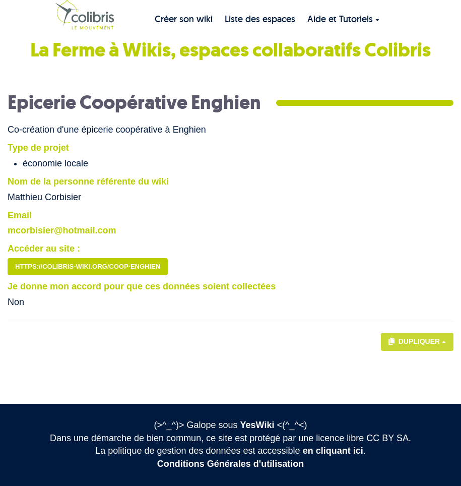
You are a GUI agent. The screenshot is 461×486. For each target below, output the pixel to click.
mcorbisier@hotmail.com (62, 230)
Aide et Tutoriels (343, 19)
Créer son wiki (184, 19)
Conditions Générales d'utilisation (230, 464)
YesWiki (257, 425)
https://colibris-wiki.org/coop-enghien (87, 266)
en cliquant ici (333, 451)
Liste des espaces (260, 19)
